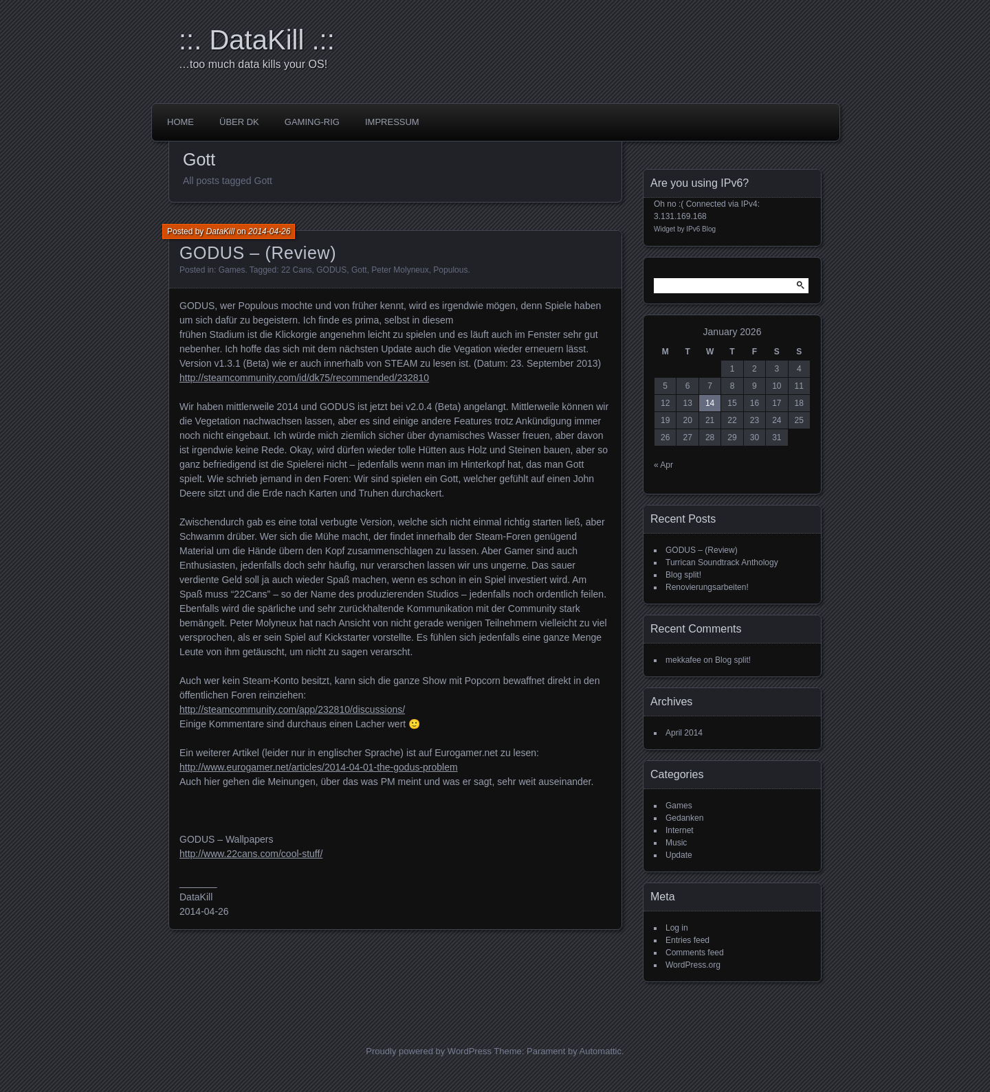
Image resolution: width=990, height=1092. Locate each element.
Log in (677, 928)
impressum (392, 122)
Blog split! (683, 575)
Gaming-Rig (312, 122)
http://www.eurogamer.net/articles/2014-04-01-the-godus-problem (318, 767)
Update (679, 855)
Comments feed (695, 952)
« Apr (663, 465)
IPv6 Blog (701, 229)
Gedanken (684, 818)
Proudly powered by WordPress (429, 1051)
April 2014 (684, 733)
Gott (359, 270)
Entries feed (688, 940)
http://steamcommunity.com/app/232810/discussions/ (292, 709)
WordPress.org (693, 965)
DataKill (220, 231)
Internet (680, 830)
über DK (239, 122)
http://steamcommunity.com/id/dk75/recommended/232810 (304, 377)
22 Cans (296, 270)
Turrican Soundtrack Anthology (722, 562)
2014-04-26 (269, 231)
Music (676, 843)
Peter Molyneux (399, 270)
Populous (450, 270)
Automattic (601, 1051)
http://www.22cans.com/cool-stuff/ (250, 853)
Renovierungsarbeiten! (707, 587)
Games (232, 270)
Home (180, 122)
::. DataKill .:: (257, 40)
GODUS (331, 270)
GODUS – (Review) (257, 252)
